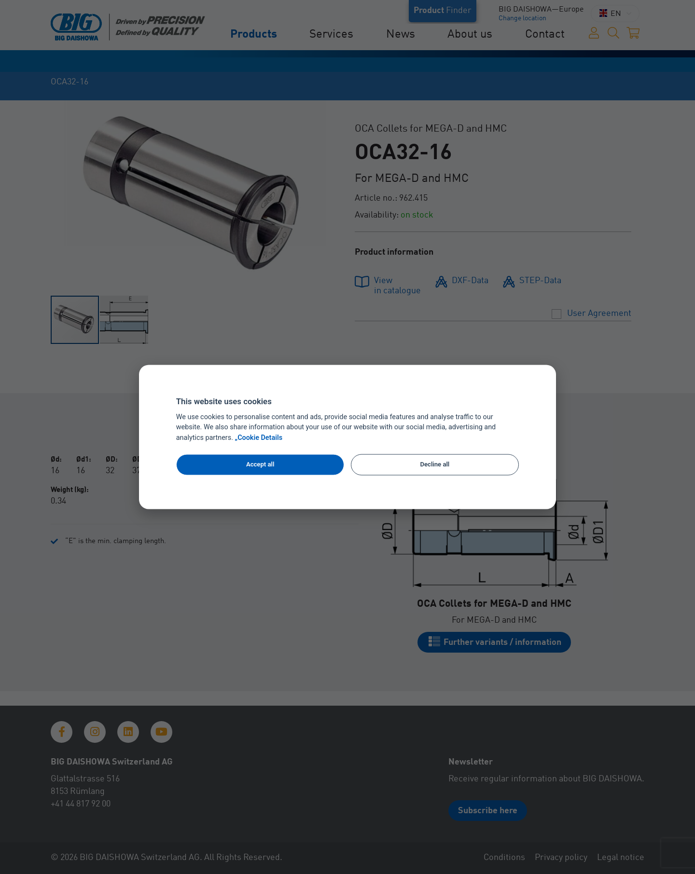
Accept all (260, 464)
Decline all (435, 464)
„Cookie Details (259, 438)
